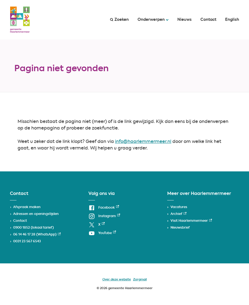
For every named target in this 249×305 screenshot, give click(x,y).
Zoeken (119, 20)
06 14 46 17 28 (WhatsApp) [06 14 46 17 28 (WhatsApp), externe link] (37, 234)
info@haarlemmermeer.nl (143, 142)
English (232, 20)
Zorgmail (140, 279)
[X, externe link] (96, 225)
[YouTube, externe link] (102, 233)
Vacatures (178, 207)
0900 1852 (21, 227)
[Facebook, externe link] (103, 208)
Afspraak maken (27, 207)
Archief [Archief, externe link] (178, 214)
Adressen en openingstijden (36, 214)
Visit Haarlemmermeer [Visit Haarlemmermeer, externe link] (191, 221)
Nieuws (184, 20)
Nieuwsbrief (180, 227)
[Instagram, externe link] (104, 216)
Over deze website (116, 279)
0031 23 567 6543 (27, 241)
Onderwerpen (153, 20)
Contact (208, 20)
